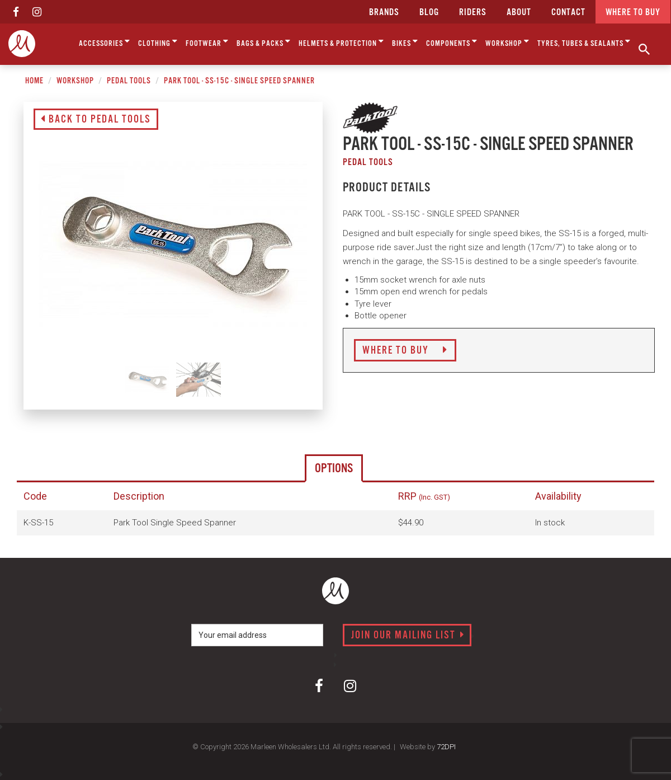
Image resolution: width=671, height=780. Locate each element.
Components (452, 42)
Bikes (405, 42)
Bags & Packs (264, 42)
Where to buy (633, 12)
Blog (429, 12)
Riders (472, 12)
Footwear (207, 42)
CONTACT (568, 12)
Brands (384, 12)
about (519, 12)
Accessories (104, 42)
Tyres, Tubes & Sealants (584, 42)
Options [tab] (334, 469)
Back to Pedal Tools (96, 119)
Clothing (158, 42)
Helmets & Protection (341, 42)
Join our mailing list (408, 635)
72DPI (446, 747)
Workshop (507, 42)
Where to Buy (405, 351)
